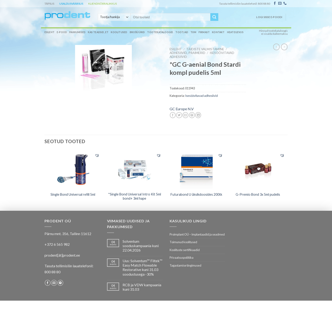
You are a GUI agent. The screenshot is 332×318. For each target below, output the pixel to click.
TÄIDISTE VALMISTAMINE (205, 49)
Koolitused (119, 32)
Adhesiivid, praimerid (187, 53)
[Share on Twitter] (179, 115)
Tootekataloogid (160, 32)
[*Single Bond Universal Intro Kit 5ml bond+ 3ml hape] (134, 170)
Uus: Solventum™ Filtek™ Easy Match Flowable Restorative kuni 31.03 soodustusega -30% (142, 267)
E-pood (62, 32)
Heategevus (235, 32)
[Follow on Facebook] (274, 3)
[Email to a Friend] (185, 115)
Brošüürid (137, 32)
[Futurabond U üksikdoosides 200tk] (196, 170)
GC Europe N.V (182, 109)
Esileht (49, 32)
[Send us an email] (279, 3)
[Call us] (285, 3)
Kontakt (218, 32)
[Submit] (214, 17)
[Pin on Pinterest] (192, 115)
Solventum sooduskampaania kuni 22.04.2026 (141, 245)
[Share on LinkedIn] (198, 115)
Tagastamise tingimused (185, 265)
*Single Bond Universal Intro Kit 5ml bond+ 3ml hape (134, 196)
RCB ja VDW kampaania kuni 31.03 (142, 287)
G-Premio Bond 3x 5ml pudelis (258, 194)
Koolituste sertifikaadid (185, 250)
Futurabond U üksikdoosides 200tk (196, 194)
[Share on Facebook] (173, 115)
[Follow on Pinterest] (60, 283)
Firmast (204, 32)
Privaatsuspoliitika (181, 257)
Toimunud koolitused (183, 242)
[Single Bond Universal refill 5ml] (72, 170)
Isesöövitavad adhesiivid (201, 96)
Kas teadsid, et (98, 32)
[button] (97, 155)
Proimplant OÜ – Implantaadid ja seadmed (197, 234)
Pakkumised (77, 32)
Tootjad (181, 32)
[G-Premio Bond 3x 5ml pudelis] (258, 170)
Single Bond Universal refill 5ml (73, 194)
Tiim (193, 32)
